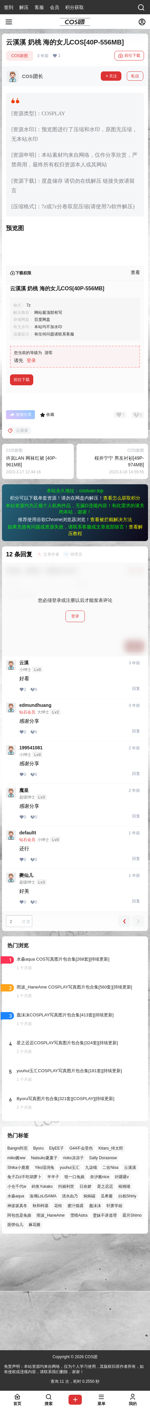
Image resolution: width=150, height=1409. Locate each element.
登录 (31, 467)
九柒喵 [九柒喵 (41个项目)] (91, 1274)
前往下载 (129, 55)
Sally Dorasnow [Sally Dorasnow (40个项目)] (103, 1265)
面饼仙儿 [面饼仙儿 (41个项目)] (15, 1332)
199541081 (31, 854)
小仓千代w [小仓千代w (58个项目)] (16, 1293)
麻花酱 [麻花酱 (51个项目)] (35, 1332)
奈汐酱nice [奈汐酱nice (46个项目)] (99, 1284)
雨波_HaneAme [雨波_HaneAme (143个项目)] (51, 1322)
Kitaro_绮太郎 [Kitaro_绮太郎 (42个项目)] (110, 1255)
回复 (136, 795)
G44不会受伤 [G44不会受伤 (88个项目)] (81, 1255)
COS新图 (19, 55)
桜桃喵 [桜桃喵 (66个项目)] (124, 1293)
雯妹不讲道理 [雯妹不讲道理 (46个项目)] (105, 1322)
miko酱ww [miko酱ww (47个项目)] (16, 1265)
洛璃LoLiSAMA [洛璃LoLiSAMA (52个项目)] (43, 1303)
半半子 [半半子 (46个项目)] (53, 1284)
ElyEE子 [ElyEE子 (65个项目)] (56, 1255)
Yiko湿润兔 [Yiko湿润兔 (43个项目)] (44, 1274)
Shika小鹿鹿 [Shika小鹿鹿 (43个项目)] (18, 1274)
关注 (111, 76)
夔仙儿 (26, 982)
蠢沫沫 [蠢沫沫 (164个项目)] (95, 1312)
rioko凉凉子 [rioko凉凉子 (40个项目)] (73, 1265)
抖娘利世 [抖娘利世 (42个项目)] (66, 1293)
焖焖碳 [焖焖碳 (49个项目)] (89, 1303)
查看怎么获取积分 (121, 605)
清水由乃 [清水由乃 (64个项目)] (70, 1303)
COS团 (90, 1357)
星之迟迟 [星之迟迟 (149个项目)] (105, 1293)
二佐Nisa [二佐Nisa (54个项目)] (110, 1274)
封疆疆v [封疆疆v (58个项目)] (122, 1284)
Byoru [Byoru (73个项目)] (38, 1255)
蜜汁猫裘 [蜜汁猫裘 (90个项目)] (75, 1312)
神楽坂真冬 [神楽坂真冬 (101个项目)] (17, 1312)
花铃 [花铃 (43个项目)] (58, 1312)
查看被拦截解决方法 (111, 626)
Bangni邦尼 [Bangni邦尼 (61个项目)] (17, 1255)
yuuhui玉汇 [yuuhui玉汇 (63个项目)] (69, 1274)
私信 (135, 76)
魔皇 (24, 897)
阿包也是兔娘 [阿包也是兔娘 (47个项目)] (19, 1322)
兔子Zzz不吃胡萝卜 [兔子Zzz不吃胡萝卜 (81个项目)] (24, 1284)
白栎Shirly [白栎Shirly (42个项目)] (127, 1303)
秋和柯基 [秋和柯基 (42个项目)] (41, 1312)
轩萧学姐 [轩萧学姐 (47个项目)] (114, 1312)
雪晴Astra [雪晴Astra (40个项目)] (78, 1322)
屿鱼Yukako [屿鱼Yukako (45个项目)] (42, 1293)
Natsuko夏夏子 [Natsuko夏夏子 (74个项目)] (44, 1265)
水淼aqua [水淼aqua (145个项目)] (15, 1303)
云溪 (24, 769)
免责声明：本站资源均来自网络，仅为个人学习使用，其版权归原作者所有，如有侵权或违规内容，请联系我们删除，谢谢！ (74, 1369)
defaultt (27, 939)
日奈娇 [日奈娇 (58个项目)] (85, 1293)
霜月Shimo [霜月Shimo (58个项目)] (132, 1322)
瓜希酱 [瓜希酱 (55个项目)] (107, 1303)
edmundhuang (35, 812)
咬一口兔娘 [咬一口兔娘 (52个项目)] (74, 1284)
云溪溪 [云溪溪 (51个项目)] (130, 1274)
